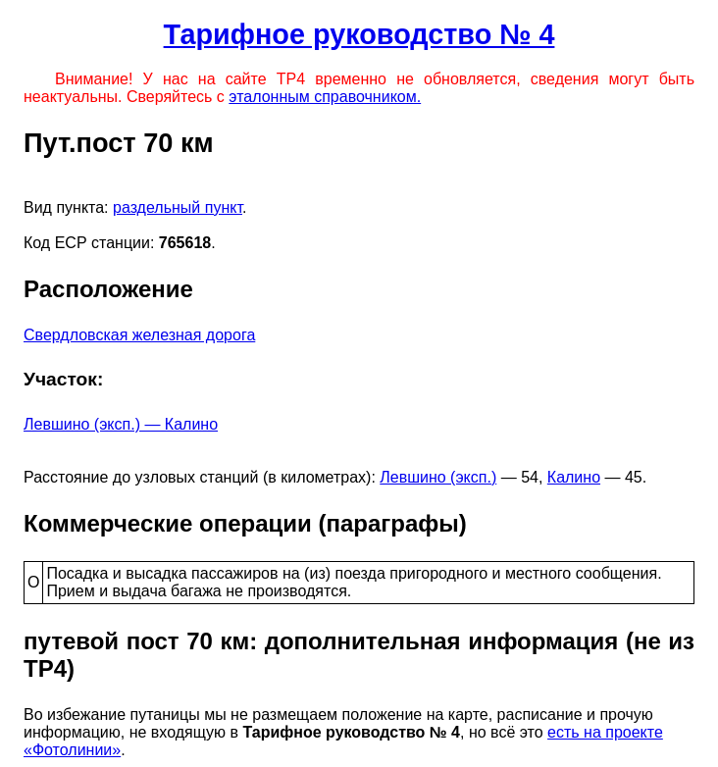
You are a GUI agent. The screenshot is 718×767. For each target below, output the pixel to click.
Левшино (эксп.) (438, 477)
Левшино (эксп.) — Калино (121, 424)
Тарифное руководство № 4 (359, 34)
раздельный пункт (177, 207)
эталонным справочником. (325, 96)
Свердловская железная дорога (139, 335)
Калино (573, 477)
